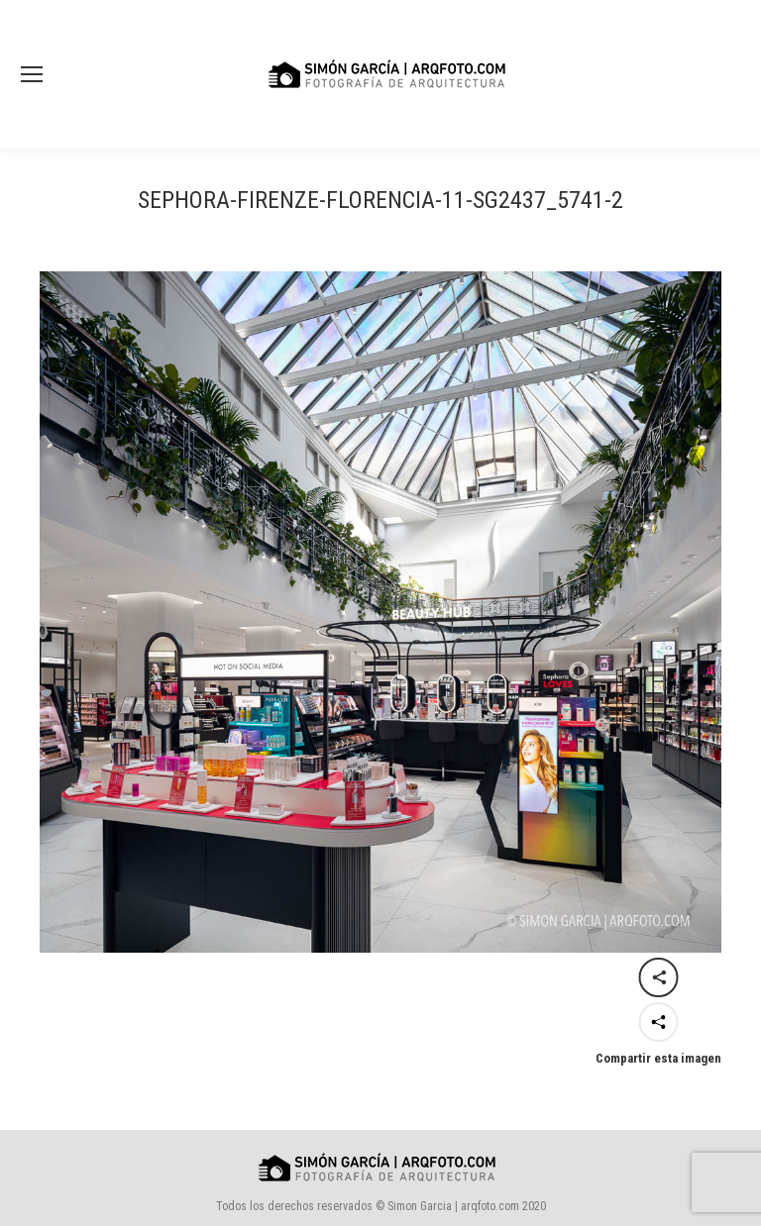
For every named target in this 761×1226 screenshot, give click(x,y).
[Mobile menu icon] (32, 74)
